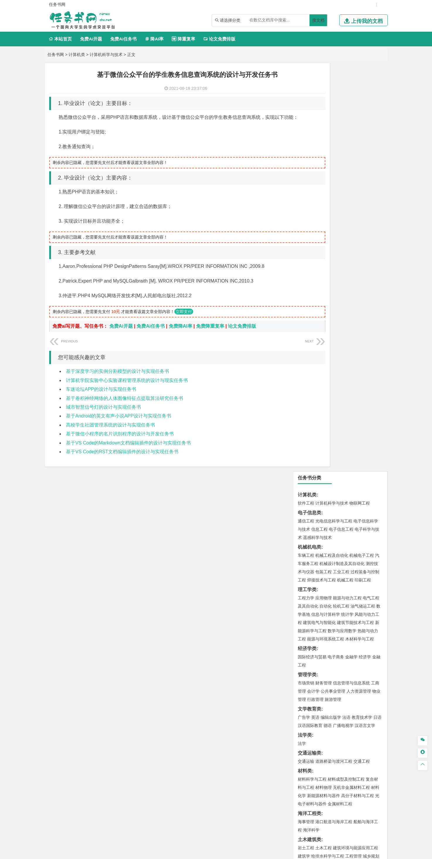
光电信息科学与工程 (333, 112)
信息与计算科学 (325, 206)
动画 (376, 629)
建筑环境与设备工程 (333, 456)
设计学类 (307, 620)
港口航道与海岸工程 (333, 413)
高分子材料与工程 (357, 387)
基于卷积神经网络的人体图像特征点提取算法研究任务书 (124, 407)
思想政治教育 (310, 671)
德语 (328, 317)
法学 (302, 335)
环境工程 (306, 516)
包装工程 (323, 163)
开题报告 (307, 726)
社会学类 (307, 663)
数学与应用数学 (342, 222)
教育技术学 (362, 309)
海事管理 (306, 413)
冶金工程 (319, 550)
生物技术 (371, 586)
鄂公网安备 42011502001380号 (262, 852)
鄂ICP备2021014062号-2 (208, 852)
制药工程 (353, 586)
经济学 (365, 248)
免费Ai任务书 (123, 38)
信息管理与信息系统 (351, 274)
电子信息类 (309, 104)
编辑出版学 (331, 309)
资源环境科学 (323, 524)
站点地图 (302, 852)
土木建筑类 (309, 431)
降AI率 (154, 38)
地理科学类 (309, 473)
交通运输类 (309, 344)
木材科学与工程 (359, 230)
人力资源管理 (358, 282)
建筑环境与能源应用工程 (355, 439)
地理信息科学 (310, 482)
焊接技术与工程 (321, 171)
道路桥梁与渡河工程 (333, 353)
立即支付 (184, 320)
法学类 (305, 326)
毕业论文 (307, 716)
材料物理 (323, 379)
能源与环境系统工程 (325, 230)
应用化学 (336, 586)
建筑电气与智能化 (319, 214)
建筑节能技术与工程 (355, 214)
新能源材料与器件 (323, 387)
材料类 (305, 362)
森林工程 (360, 689)
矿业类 (305, 534)
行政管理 (315, 291)
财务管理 (323, 274)
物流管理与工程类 (316, 560)
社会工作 (332, 671)
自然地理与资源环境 (343, 490)
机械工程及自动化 (331, 147)
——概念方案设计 (316, 765)
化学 (360, 603)
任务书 (305, 755)
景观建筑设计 (349, 645)
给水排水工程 (319, 464)
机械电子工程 (361, 147)
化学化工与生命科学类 (321, 578)
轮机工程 (341, 197)
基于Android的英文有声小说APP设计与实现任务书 (118, 424)
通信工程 (306, 112)
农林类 (305, 681)
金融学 (351, 248)
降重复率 (183, 38)
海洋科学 (311, 421)
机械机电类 (309, 138)
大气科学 (315, 490)
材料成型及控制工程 (346, 370)
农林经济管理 (329, 689)
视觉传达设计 (310, 637)
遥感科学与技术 (317, 129)
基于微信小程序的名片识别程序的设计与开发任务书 (120, 442)
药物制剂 (345, 594)
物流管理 (323, 568)
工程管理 (353, 447)
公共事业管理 (333, 282)
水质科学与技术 (347, 516)
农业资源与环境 (331, 697)
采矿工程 (349, 542)
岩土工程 (306, 439)
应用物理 (323, 189)
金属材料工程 (340, 395)
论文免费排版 (219, 38)
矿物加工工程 (310, 542)
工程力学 (306, 189)
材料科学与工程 (312, 370)
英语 (315, 309)
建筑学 (304, 447)
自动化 (325, 197)
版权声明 (353, 797)
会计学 (313, 282)
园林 (346, 689)
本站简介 (291, 797)
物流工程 (306, 568)
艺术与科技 (363, 637)
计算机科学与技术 (106, 54)
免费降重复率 (210, 334)
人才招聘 (322, 797)
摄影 (367, 645)
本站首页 (60, 38)
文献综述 (307, 736)
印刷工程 (363, 171)
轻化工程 (311, 603)
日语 (377, 309)
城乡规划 (371, 447)
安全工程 (332, 542)
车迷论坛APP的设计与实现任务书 (101, 397)
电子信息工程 (341, 121)
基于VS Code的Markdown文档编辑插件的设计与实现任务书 (128, 451)
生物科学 (373, 603)
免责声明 (291, 806)
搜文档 (318, 20)
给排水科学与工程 (327, 447)
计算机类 (77, 54)
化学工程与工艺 (312, 586)
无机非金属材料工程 (351, 379)
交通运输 (306, 353)
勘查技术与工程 (343, 550)
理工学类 (307, 181)
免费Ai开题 (91, 38)
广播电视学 (343, 317)
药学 (332, 594)
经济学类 (307, 240)
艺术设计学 (325, 629)
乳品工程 (329, 603)
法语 (346, 309)
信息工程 (319, 121)
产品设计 (345, 629)
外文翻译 (307, 745)
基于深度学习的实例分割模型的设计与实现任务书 (117, 380)
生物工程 (346, 603)
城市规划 (306, 456)
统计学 (347, 206)
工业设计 (363, 629)
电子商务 (336, 248)
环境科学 (323, 516)
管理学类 (307, 266)
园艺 (302, 689)
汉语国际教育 (310, 317)
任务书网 (55, 54)
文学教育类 (309, 300)
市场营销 (306, 274)
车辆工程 (306, 147)
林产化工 (306, 611)
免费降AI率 (180, 334)
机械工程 (345, 171)
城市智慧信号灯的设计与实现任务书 (103, 415)
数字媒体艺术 (323, 645)
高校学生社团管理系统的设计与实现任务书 (110, 433)
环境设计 (306, 629)
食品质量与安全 (312, 594)
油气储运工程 (363, 197)
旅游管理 (333, 291)
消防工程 (367, 542)
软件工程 (306, 94)
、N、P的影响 (313, 707)
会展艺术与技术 (338, 637)
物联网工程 (359, 94)
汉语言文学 (365, 317)
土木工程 (323, 439)
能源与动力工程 (347, 189)
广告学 (304, 309)
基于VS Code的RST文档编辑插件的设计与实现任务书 (122, 460)
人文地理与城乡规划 (342, 482)
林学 (311, 689)
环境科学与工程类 (316, 507)
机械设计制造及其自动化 (342, 155)
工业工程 (341, 163)
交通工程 (361, 353)
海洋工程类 (309, 405)
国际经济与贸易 (312, 248)
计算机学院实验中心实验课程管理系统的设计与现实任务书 (127, 389)
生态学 (309, 697)
